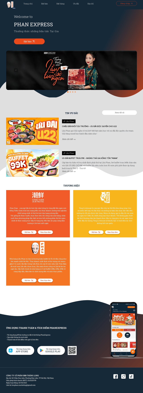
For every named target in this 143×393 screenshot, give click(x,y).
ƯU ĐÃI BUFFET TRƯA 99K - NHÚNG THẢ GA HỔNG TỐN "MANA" (90, 158)
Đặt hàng (60, 3)
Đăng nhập (126, 3)
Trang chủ (28, 3)
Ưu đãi (76, 3)
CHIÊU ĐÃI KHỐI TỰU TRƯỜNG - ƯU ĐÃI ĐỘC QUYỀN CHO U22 (89, 126)
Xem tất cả (119, 112)
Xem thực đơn (45, 232)
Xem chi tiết (69, 139)
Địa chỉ (91, 3)
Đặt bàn (44, 3)
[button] (16, 70)
